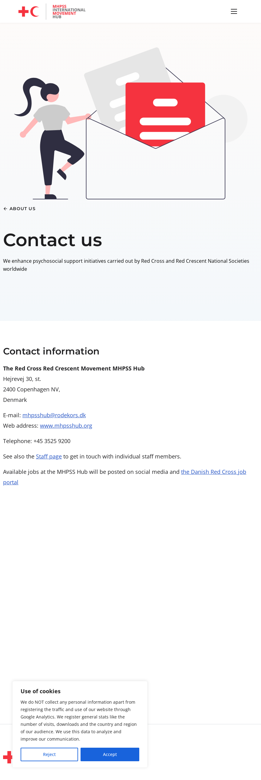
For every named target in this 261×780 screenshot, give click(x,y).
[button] (233, 11)
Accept (110, 754)
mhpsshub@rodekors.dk (54, 415)
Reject (49, 754)
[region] (80, 724)
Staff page (49, 456)
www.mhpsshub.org (66, 425)
